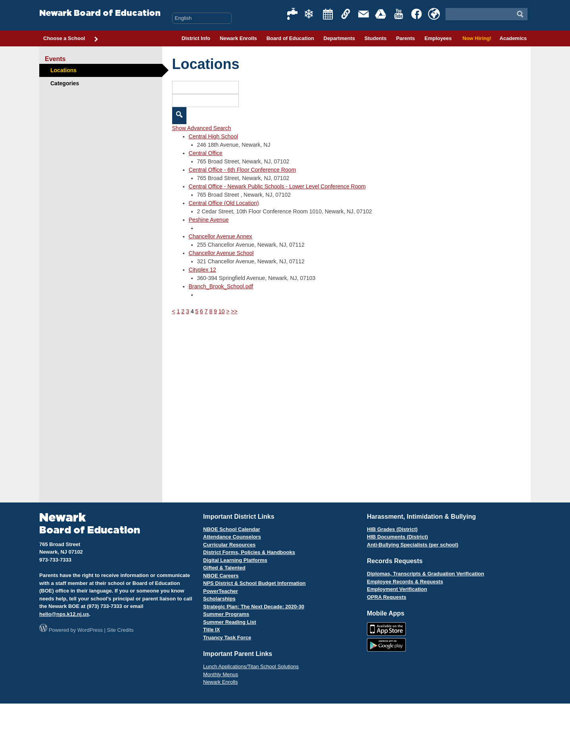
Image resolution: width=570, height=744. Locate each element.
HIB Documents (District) (397, 537)
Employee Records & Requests (405, 582)
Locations (63, 70)
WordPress (90, 630)
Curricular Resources (229, 545)
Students (376, 38)
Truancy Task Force (227, 637)
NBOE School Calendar (231, 529)
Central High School (213, 136)
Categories (64, 83)
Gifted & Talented (224, 568)
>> (234, 311)
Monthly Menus (220, 674)
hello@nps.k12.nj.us (64, 614)
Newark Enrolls (238, 38)
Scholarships (219, 599)
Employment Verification (397, 589)
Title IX (211, 630)
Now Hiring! (475, 38)
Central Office (206, 153)
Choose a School (71, 39)
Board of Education (290, 38)
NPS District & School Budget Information (254, 583)
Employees (438, 38)
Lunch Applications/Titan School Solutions (251, 666)
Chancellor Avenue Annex (220, 236)
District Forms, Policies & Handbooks (249, 552)
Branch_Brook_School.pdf (221, 286)
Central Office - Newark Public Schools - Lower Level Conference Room (277, 186)
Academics (513, 38)
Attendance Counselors (232, 537)
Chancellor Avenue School (221, 253)
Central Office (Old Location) (224, 203)
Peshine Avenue (209, 220)
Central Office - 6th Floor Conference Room (242, 170)
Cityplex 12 (202, 270)
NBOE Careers (221, 576)
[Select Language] (202, 18)
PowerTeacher (220, 591)
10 (222, 311)
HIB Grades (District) (392, 529)
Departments (339, 38)
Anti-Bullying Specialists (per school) (412, 545)
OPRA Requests (386, 597)
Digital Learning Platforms (235, 560)
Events (55, 59)
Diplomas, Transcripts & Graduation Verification (425, 574)
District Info (196, 38)
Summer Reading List (229, 622)
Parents (405, 38)
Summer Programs (226, 614)
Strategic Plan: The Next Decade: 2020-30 (253, 607)
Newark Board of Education (100, 13)
